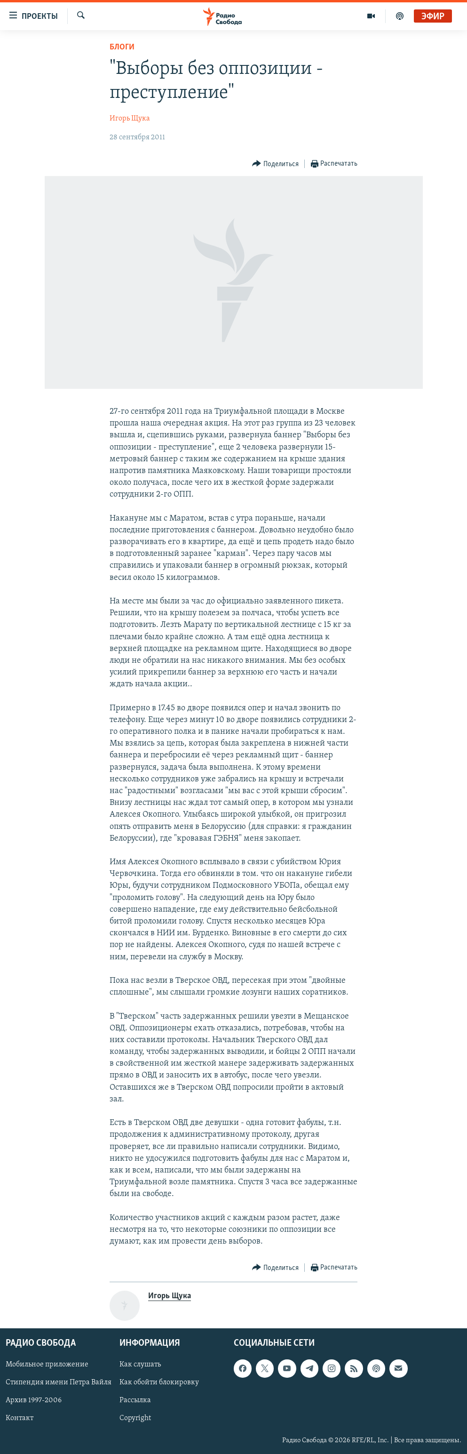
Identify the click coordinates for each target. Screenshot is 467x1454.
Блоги (122, 47)
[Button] (275, 164)
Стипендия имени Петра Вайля (58, 1383)
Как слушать (140, 1365)
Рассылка (135, 1401)
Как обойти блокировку (159, 1383)
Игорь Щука (130, 118)
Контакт (19, 1418)
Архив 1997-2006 (34, 1401)
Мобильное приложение (47, 1365)
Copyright (135, 1418)
